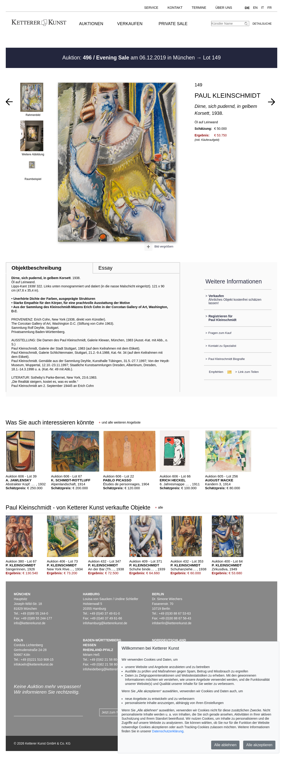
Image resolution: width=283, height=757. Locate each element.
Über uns (224, 7)
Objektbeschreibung (36, 268)
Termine (199, 7)
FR (269, 7)
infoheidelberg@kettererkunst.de (106, 669)
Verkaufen (130, 23)
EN (255, 7)
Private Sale (173, 23)
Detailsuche (262, 23)
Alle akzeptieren (259, 745)
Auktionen (91, 23)
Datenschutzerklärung (167, 731)
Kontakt (174, 7)
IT (262, 7)
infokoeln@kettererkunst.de (33, 664)
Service (151, 7)
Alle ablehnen (225, 745)
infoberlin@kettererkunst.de (171, 623)
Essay (105, 268)
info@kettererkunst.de (29, 623)
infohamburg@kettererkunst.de (105, 623)
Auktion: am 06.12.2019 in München (129, 58)
